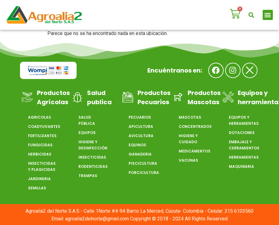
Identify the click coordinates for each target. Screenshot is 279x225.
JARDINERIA (39, 178)
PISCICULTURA (143, 163)
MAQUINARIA (241, 166)
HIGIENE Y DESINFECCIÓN (92, 145)
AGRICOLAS (39, 117)
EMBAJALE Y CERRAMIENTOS (243, 145)
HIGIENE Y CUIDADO (188, 138)
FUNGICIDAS (40, 145)
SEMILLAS (37, 188)
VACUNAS (188, 160)
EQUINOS (137, 145)
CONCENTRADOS (193, 126)
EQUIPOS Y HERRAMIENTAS (243, 120)
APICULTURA (141, 126)
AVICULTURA (141, 135)
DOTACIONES (242, 132)
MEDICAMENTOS (193, 151)
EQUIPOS (87, 132)
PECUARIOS (140, 117)
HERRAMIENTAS (243, 157)
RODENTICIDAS (92, 166)
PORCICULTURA (143, 172)
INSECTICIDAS (92, 157)
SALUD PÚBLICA (86, 120)
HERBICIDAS (39, 154)
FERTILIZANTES (42, 135)
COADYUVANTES (42, 126)
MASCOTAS (190, 117)
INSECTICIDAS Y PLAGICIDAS (42, 166)
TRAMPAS (87, 175)
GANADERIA (140, 154)
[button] (251, 15)
